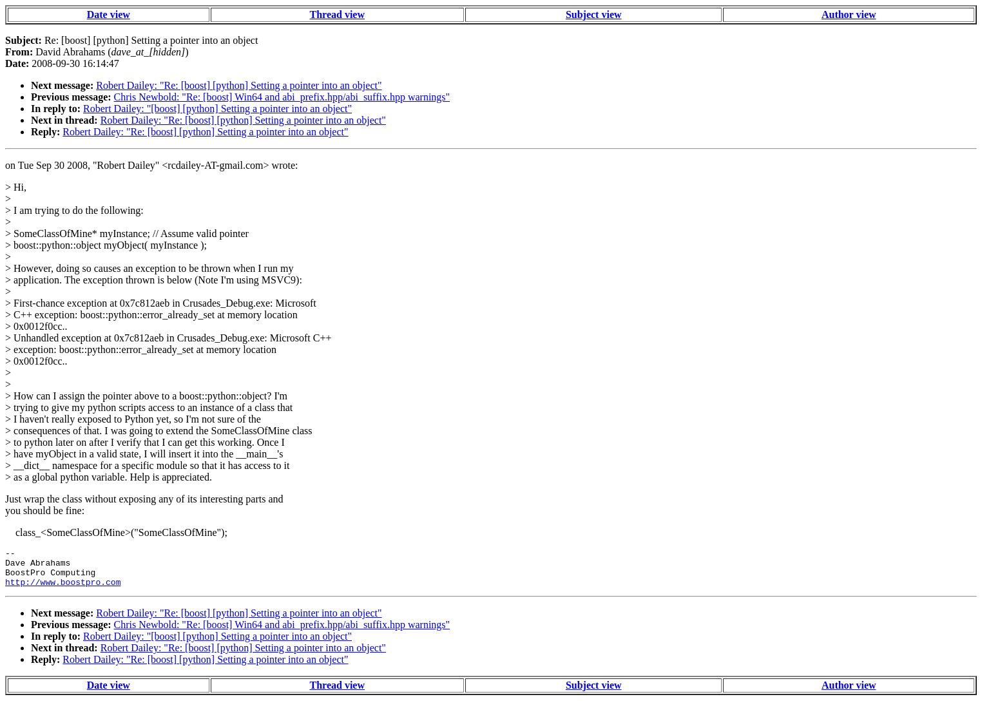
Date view (108, 14)
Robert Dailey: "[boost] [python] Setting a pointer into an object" (217, 108)
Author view (849, 14)
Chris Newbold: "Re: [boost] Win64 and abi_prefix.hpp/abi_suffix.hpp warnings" (282, 96)
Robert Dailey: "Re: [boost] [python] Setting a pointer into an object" (238, 85)
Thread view (337, 14)
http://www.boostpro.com (62, 589)
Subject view (594, 14)
